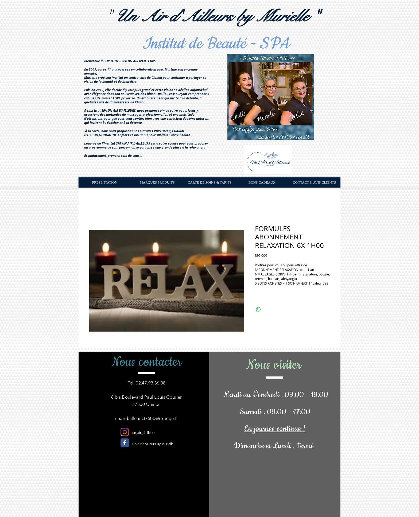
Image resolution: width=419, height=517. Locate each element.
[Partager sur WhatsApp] (258, 309)
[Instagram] (125, 432)
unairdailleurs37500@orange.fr (146, 418)
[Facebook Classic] (125, 442)
